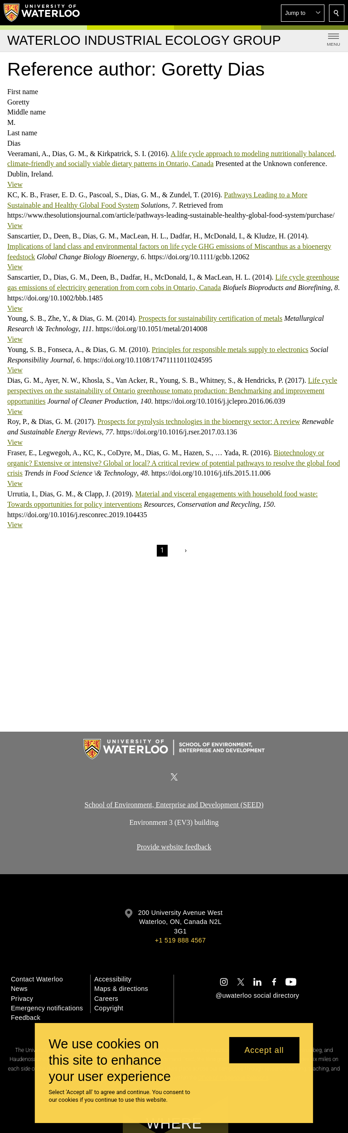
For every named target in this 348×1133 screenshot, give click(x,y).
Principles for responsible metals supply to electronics (230, 349)
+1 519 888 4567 (180, 940)
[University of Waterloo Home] (42, 13)
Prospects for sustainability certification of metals (211, 318)
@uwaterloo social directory (257, 995)
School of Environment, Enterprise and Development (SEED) (173, 805)
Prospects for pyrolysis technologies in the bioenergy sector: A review (198, 421)
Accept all (264, 1050)
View (15, 184)
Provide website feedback (174, 847)
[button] (302, 13)
